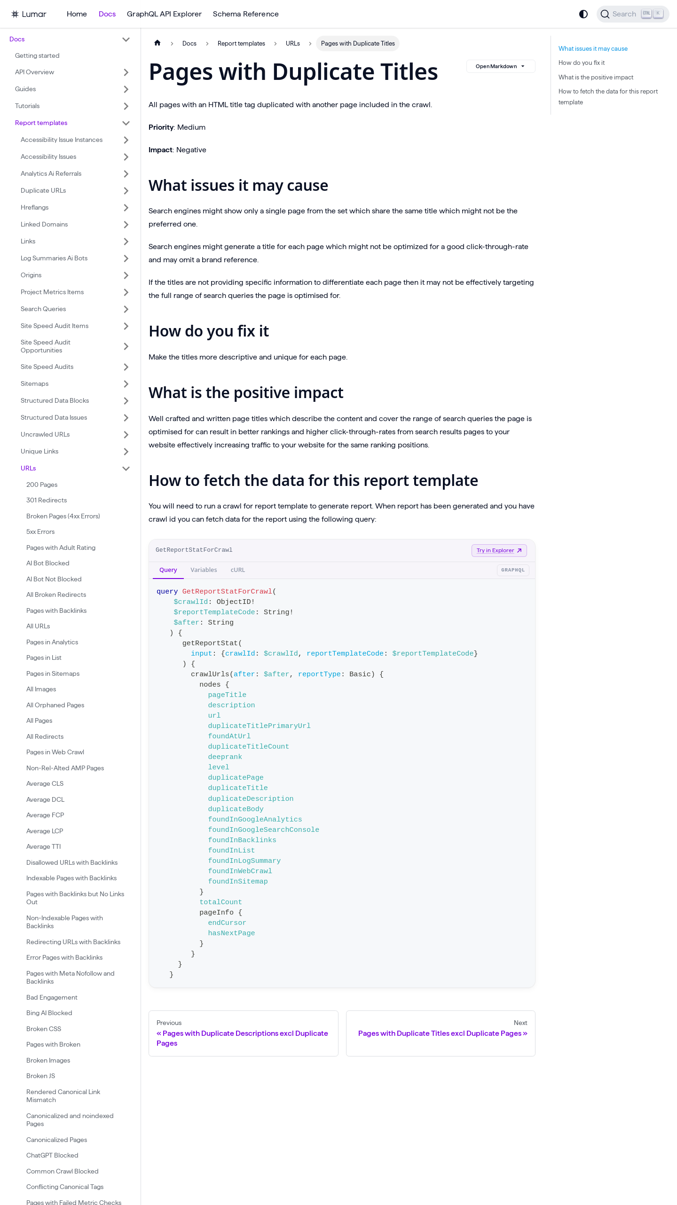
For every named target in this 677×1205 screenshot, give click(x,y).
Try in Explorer (499, 550)
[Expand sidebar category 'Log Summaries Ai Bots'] (126, 258)
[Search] (633, 14)
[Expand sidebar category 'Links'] (126, 241)
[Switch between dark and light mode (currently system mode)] (583, 14)
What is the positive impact (596, 77)
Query (168, 569)
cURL (238, 569)
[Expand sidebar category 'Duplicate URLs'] (126, 190)
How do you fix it (582, 62)
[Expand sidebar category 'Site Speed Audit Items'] (126, 326)
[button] (70, 39)
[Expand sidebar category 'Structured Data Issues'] (126, 417)
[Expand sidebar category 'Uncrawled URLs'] (126, 434)
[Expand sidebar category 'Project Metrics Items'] (126, 292)
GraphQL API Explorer (164, 14)
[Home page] (157, 43)
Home (77, 14)
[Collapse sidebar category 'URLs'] (126, 468)
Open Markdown (501, 66)
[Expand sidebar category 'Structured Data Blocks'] (126, 400)
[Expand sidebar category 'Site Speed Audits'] (126, 367)
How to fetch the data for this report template (608, 96)
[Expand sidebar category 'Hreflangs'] (126, 207)
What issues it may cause (593, 48)
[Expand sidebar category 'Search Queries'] (126, 309)
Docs (107, 14)
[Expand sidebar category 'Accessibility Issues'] (126, 156)
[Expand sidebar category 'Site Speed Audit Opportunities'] (126, 347)
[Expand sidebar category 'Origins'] (126, 275)
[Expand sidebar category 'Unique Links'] (126, 451)
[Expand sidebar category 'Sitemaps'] (126, 383)
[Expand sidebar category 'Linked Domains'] (126, 224)
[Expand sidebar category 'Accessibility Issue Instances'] (126, 140)
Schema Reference (246, 14)
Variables (204, 569)
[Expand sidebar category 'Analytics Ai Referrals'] (126, 173)
